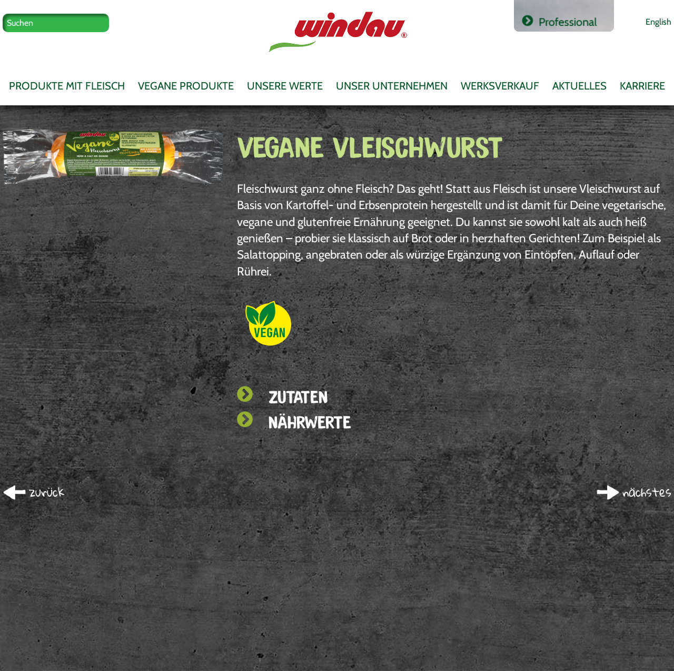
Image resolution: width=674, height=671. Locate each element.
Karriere (642, 86)
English (658, 21)
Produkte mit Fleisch (67, 86)
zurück (46, 492)
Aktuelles (579, 86)
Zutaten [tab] (282, 397)
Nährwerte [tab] (294, 422)
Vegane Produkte (186, 86)
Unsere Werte (285, 86)
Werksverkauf (500, 86)
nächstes (646, 492)
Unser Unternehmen (392, 86)
